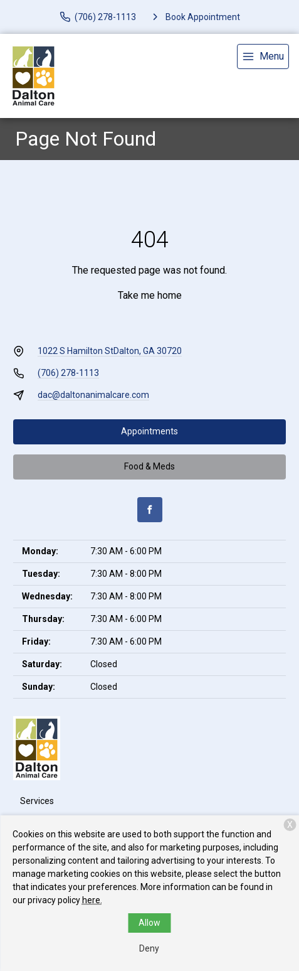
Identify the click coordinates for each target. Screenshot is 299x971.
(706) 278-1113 (68, 373)
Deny (149, 948)
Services (37, 801)
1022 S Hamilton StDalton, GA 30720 (110, 351)
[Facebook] (149, 509)
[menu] (263, 56)
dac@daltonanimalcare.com (93, 395)
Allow (149, 923)
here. (92, 900)
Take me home (150, 295)
